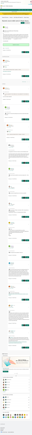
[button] (22, 23)
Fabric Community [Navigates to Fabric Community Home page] (9, 5)
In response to (5, 62)
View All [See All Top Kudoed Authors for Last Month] (4, 409)
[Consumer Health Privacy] (11, 432)
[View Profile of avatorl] (6, 60)
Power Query (26, 17)
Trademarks (1, 430)
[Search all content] (21, 11)
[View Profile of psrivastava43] (12, 222)
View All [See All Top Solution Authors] (4, 391)
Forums (11, 17)
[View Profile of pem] (11, 186)
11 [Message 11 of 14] (11, 238)
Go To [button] (28, 9)
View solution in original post (7, 71)
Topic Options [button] (27, 22)
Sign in (22, 9)
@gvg (6, 66)
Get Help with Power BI (18, 17)
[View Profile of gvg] (5, 26)
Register (19, 9)
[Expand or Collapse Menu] (1, 8)
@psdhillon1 (11, 337)
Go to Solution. (17, 44)
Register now (27, 14)
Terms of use (2, 429)
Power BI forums (5, 17)
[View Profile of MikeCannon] (12, 168)
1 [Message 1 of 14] (5, 50)
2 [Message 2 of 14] (5, 99)
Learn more (2, 3)
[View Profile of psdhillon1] (12, 305)
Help (25, 9)
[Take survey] (5, 371)
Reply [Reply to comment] (27, 76)
